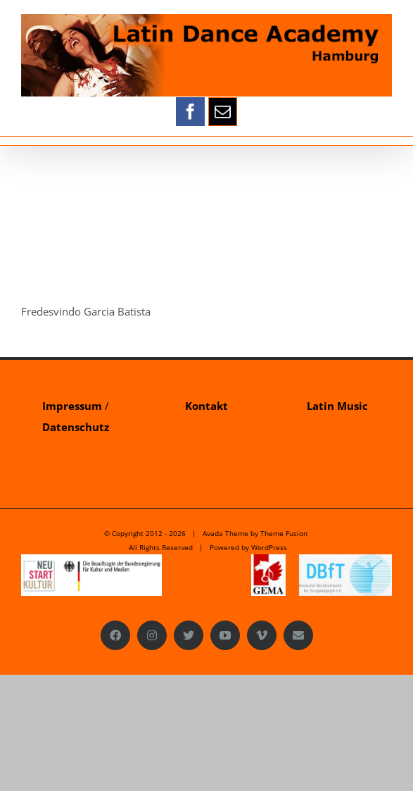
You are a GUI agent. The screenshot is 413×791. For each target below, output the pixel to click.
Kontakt (206, 406)
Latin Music (337, 406)
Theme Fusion (283, 533)
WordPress (269, 547)
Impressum (72, 406)
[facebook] (190, 111)
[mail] (222, 111)
